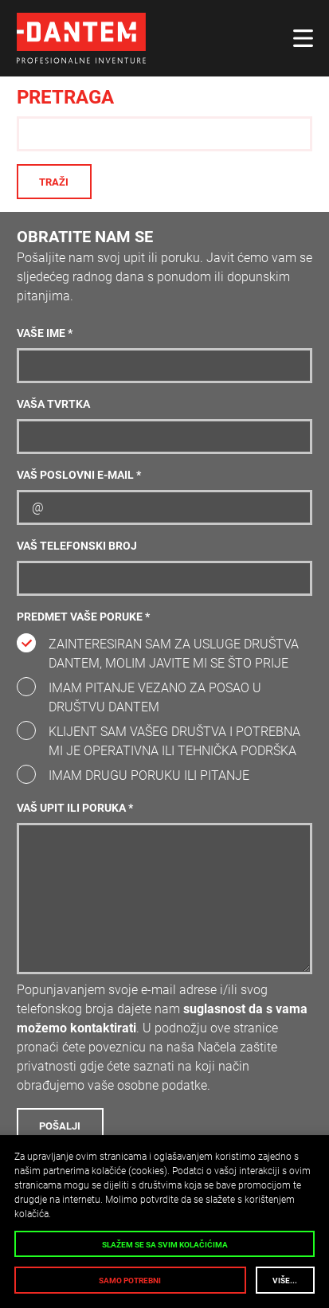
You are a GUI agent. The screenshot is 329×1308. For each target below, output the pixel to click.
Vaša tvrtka (53, 404)
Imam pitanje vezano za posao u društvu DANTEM (155, 697)
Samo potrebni (130, 1280)
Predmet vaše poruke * (83, 617)
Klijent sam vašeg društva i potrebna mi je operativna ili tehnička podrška (174, 741)
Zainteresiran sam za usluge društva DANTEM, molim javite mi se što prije (174, 653)
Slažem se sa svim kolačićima (165, 1244)
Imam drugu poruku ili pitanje (149, 775)
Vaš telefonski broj (77, 546)
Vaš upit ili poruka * (75, 808)
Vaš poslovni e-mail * (79, 475)
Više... (284, 1280)
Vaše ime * (44, 333)
